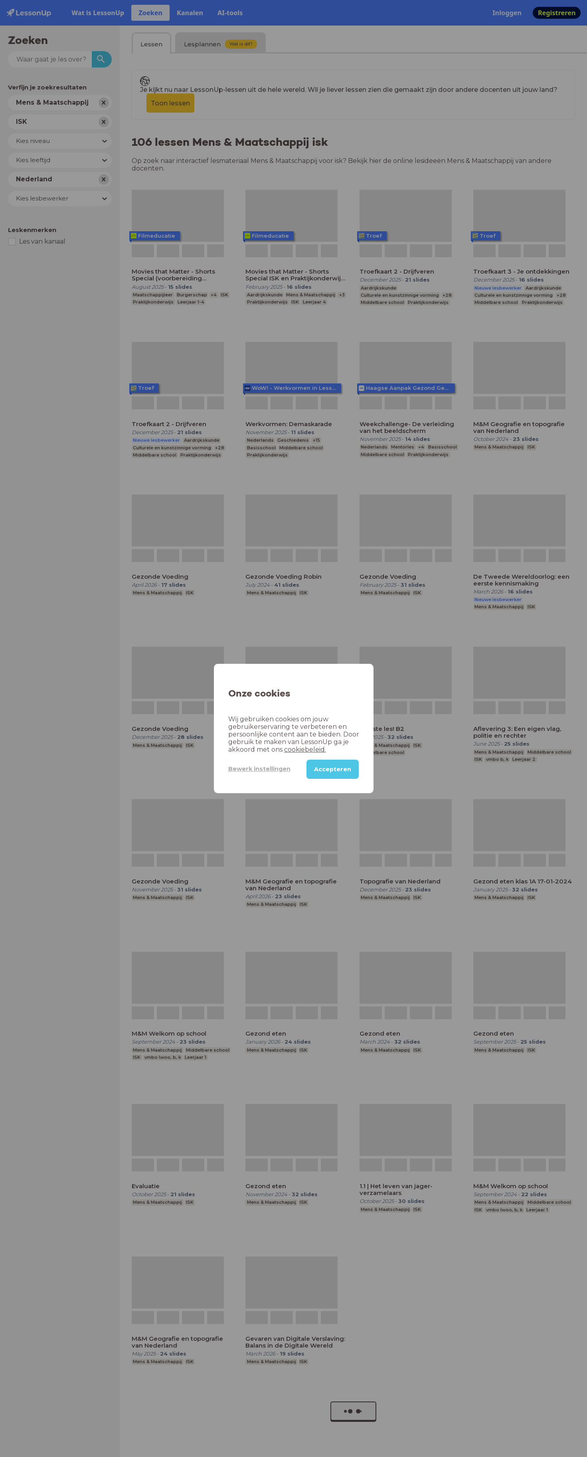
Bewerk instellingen (259, 768)
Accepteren (332, 769)
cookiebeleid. (305, 749)
